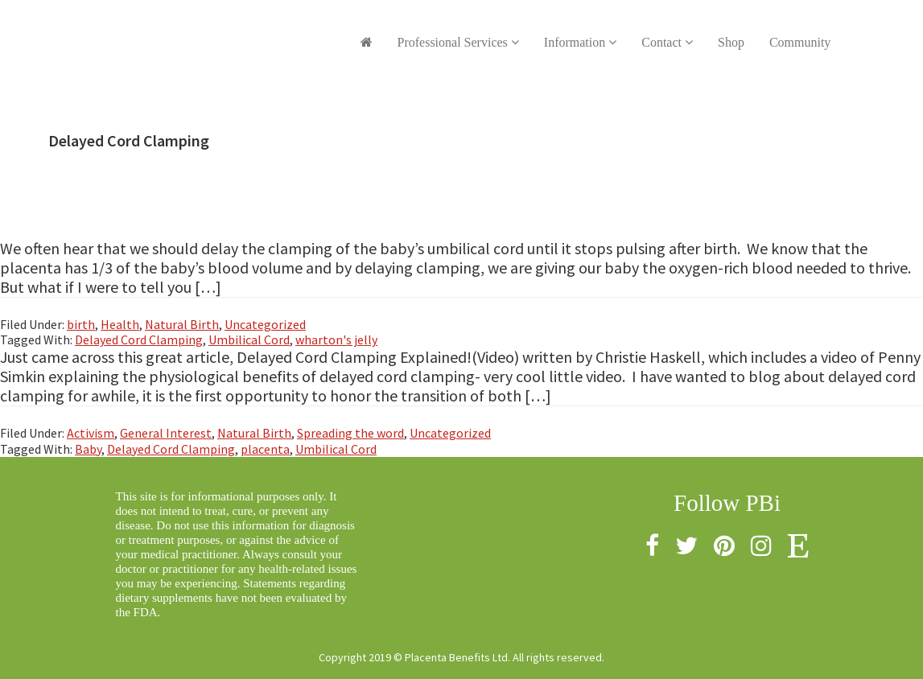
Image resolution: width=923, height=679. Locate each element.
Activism (90, 433)
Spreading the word (350, 433)
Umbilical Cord (249, 339)
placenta (265, 449)
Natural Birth (182, 324)
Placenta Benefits (204, 32)
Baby (88, 449)
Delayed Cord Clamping (139, 339)
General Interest (166, 433)
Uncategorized (265, 324)
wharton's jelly (336, 339)
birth (81, 324)
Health (120, 324)
